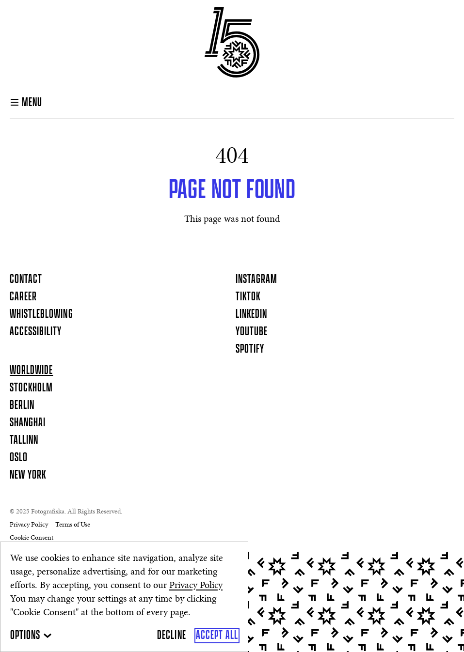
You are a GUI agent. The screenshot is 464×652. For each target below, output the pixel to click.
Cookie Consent (31, 538)
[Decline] (171, 635)
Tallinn (24, 440)
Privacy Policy (196, 585)
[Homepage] (232, 42)
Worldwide (31, 370)
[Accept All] (217, 635)
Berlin (22, 405)
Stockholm (31, 388)
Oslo (19, 457)
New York (28, 475)
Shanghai (28, 423)
